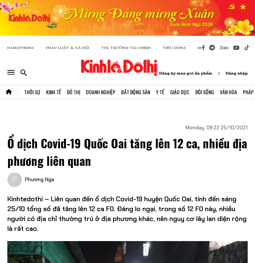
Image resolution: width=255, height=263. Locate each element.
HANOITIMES (20, 47)
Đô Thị (73, 92)
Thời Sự (32, 92)
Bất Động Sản (135, 92)
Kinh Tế (53, 92)
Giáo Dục (180, 92)
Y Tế (160, 92)
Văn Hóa (228, 92)
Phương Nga (39, 179)
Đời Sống (204, 92)
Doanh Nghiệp (100, 92)
